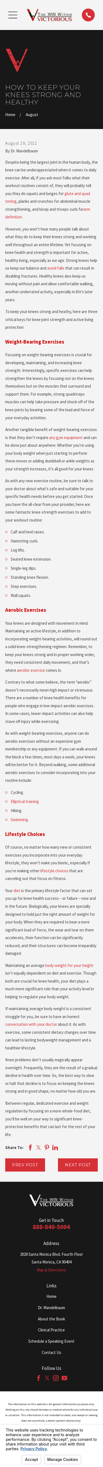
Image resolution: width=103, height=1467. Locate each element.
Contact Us (51, 1352)
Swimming (19, 819)
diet (17, 890)
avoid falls (56, 268)
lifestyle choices (54, 870)
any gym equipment (66, 437)
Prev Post (25, 1164)
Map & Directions (51, 1270)
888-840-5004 (51, 1227)
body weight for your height (69, 965)
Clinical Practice (51, 1329)
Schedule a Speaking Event (51, 1341)
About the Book (51, 1318)
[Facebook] (38, 1378)
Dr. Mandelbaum (51, 1307)
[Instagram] (56, 1378)
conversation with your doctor (31, 1024)
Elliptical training (25, 801)
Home (51, 1296)
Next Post (78, 1164)
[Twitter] (47, 1378)
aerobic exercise (31, 670)
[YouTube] (64, 1378)
